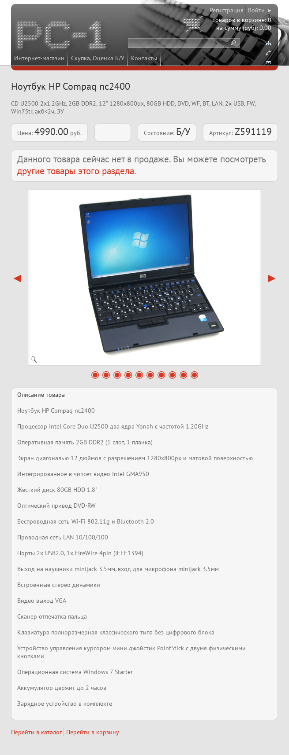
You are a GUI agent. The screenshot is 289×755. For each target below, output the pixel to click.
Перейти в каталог (36, 732)
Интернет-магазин (39, 58)
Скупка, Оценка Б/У (97, 58)
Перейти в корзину (92, 732)
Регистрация (227, 10)
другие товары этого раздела (75, 171)
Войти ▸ (259, 10)
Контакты (144, 58)
